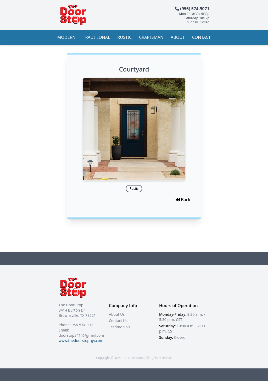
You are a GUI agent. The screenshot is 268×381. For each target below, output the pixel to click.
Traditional (96, 37)
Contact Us (118, 320)
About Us (117, 314)
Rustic (124, 37)
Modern (66, 37)
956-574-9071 (83, 324)
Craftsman (151, 37)
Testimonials (119, 326)
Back (183, 200)
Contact (201, 37)
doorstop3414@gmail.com (81, 335)
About (178, 37)
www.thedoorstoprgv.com (81, 340)
